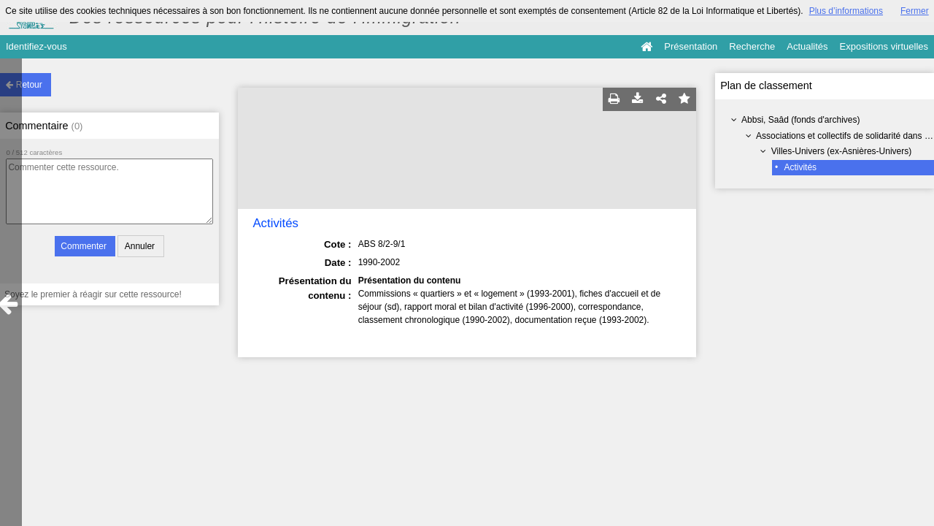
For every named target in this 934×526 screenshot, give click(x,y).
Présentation (690, 46)
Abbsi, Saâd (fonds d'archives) (800, 120)
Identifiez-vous (36, 46)
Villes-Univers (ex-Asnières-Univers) (841, 151)
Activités (800, 167)
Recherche (752, 46)
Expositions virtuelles (884, 46)
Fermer (914, 11)
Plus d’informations (846, 11)
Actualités (807, 46)
